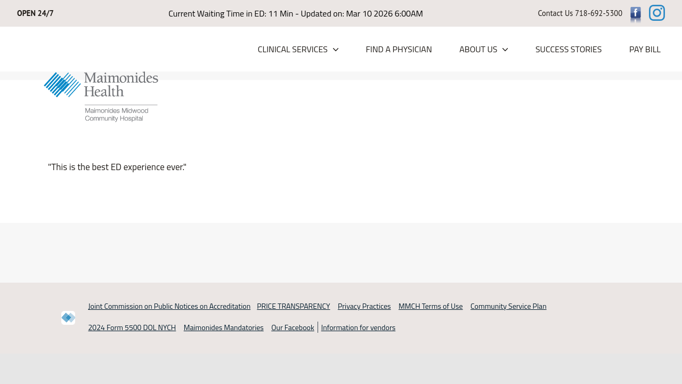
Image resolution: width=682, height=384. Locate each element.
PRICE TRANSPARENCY (293, 305)
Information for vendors (358, 327)
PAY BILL (645, 49)
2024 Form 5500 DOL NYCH (132, 327)
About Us (478, 49)
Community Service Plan (508, 305)
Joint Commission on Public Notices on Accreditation (169, 305)
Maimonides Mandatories (224, 327)
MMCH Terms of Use (431, 305)
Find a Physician (399, 49)
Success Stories (568, 49)
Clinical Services (293, 49)
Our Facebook (292, 327)
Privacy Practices (364, 305)
